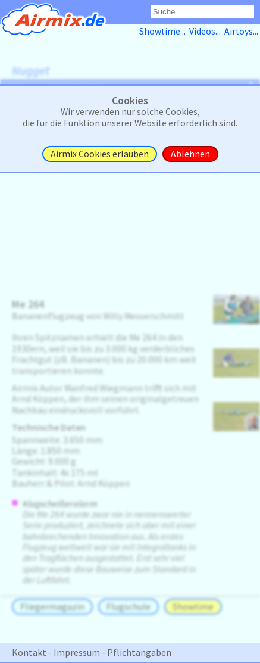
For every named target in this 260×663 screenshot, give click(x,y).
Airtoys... (242, 31)
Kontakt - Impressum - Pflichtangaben (91, 652)
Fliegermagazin (52, 606)
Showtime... (164, 31)
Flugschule (128, 606)
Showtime (193, 606)
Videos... (206, 31)
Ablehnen (190, 154)
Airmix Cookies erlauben (100, 154)
